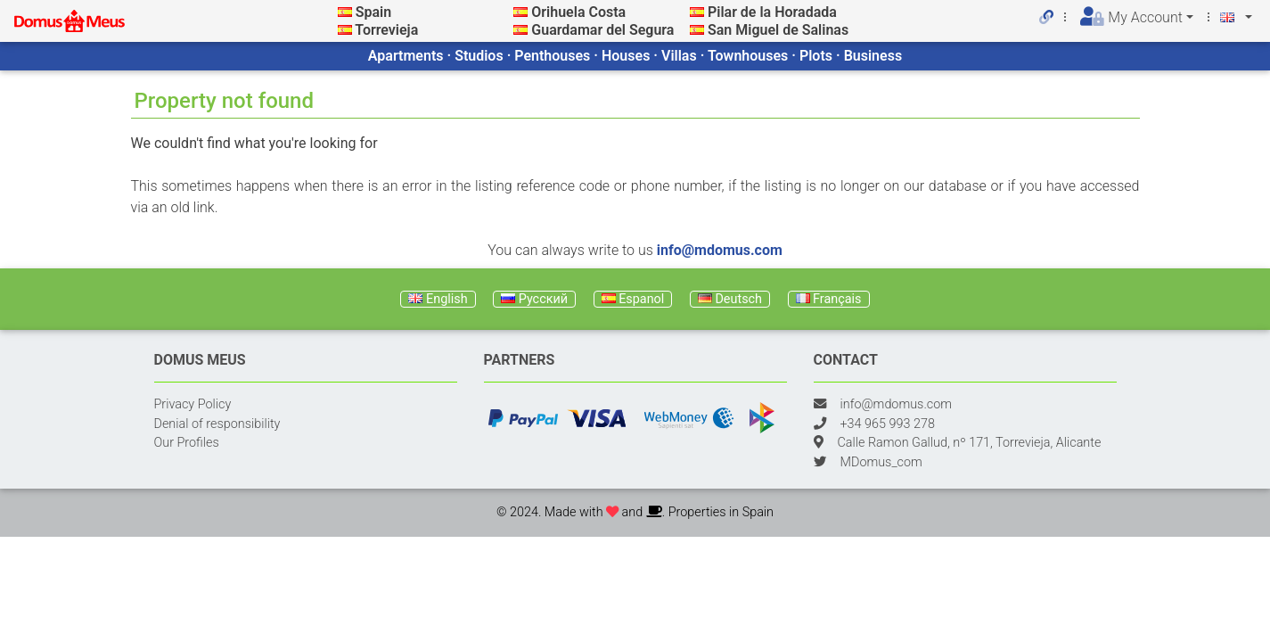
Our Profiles (186, 442)
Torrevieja (386, 29)
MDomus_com (881, 462)
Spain (373, 12)
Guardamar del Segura (602, 29)
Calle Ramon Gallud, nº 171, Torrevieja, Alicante (970, 442)
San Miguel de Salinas (778, 29)
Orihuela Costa (578, 12)
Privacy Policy (193, 404)
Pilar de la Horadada (772, 12)
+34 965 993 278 (887, 424)
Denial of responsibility (217, 424)
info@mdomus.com (719, 250)
